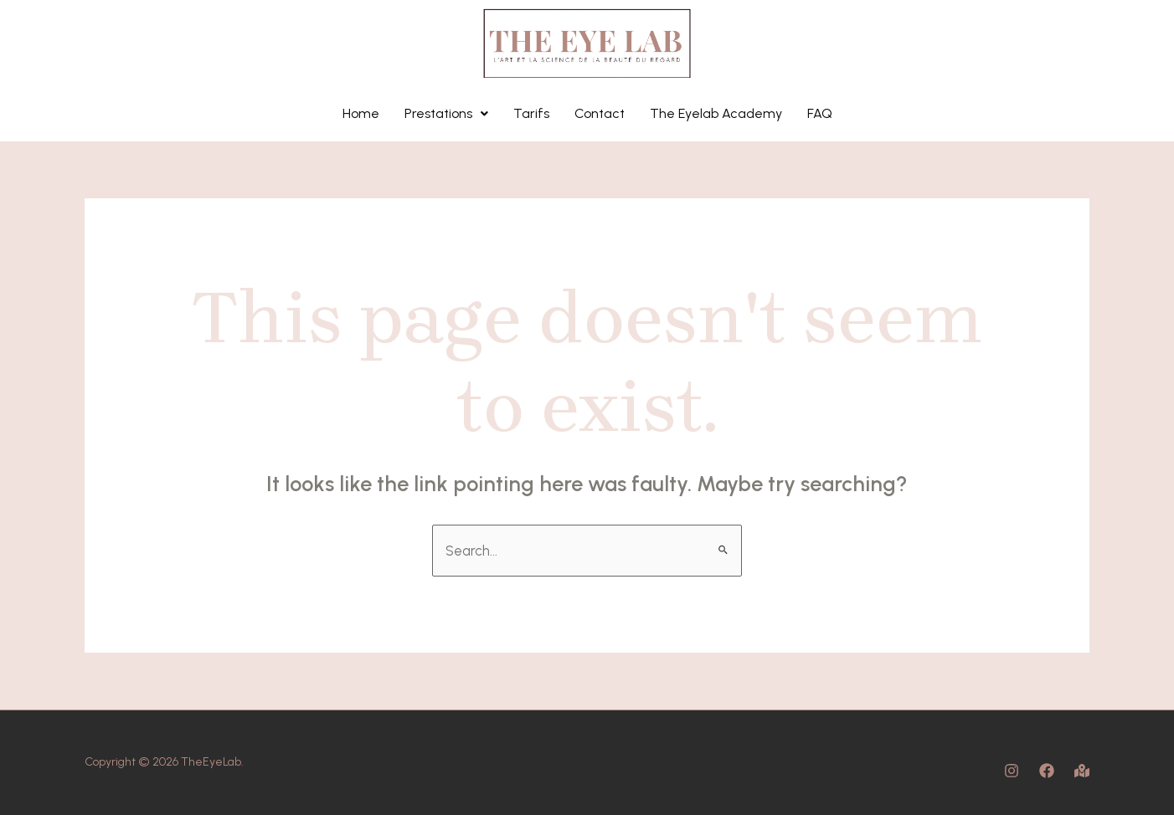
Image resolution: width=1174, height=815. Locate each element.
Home (360, 113)
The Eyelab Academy (716, 113)
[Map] (1081, 770)
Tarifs (531, 113)
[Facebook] (1046, 770)
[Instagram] (1011, 770)
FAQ (819, 113)
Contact (599, 113)
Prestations (446, 113)
